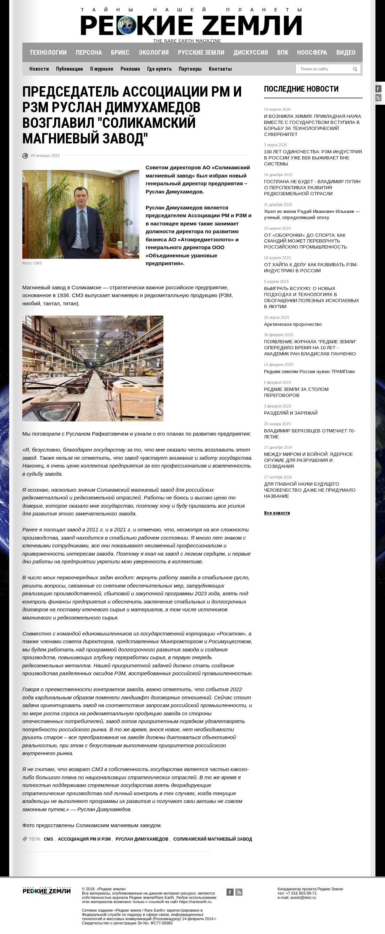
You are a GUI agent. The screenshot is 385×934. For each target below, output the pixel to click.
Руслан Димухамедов (142, 839)
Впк (282, 52)
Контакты (220, 69)
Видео (346, 52)
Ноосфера (312, 52)
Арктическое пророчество (293, 324)
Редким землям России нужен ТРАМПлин (309, 371)
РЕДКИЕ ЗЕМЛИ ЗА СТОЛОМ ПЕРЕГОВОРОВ (296, 392)
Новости (39, 69)
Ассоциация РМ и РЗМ (84, 839)
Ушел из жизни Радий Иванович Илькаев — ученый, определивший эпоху (312, 214)
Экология (154, 52)
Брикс (120, 52)
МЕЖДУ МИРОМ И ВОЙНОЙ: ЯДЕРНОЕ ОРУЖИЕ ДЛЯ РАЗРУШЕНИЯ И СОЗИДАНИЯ (308, 460)
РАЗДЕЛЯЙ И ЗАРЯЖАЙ (291, 413)
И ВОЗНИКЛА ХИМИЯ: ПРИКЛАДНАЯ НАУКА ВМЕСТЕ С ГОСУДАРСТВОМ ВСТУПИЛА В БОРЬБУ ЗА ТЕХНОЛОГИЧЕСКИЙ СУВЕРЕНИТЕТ (312, 125)
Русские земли (201, 52)
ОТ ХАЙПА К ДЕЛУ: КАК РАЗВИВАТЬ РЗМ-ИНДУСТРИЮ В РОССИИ (311, 267)
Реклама (130, 69)
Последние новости (301, 88)
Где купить (159, 69)
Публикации (69, 69)
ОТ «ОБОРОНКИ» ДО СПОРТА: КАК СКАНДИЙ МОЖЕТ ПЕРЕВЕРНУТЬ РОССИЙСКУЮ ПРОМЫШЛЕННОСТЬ (305, 241)
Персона (89, 52)
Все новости (277, 512)
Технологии (48, 52)
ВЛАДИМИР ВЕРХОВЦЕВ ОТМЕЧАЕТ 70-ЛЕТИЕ (309, 433)
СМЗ (48, 839)
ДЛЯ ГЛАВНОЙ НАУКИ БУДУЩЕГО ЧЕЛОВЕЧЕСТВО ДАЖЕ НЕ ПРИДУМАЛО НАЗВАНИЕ (310, 490)
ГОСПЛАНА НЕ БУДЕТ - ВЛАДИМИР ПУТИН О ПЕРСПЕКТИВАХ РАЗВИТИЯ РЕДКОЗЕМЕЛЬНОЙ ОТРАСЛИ (312, 187)
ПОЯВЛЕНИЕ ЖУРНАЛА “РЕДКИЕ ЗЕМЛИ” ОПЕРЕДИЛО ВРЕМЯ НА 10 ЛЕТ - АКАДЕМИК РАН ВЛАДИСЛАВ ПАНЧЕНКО (310, 347)
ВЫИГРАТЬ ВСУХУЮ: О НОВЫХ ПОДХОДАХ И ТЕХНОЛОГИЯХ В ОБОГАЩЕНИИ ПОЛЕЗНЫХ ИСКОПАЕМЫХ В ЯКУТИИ (311, 297)
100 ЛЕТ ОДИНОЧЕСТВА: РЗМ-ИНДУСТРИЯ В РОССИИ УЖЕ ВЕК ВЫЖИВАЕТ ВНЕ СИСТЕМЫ (313, 157)
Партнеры (190, 69)
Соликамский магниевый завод (212, 839)
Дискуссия (250, 52)
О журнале (101, 69)
